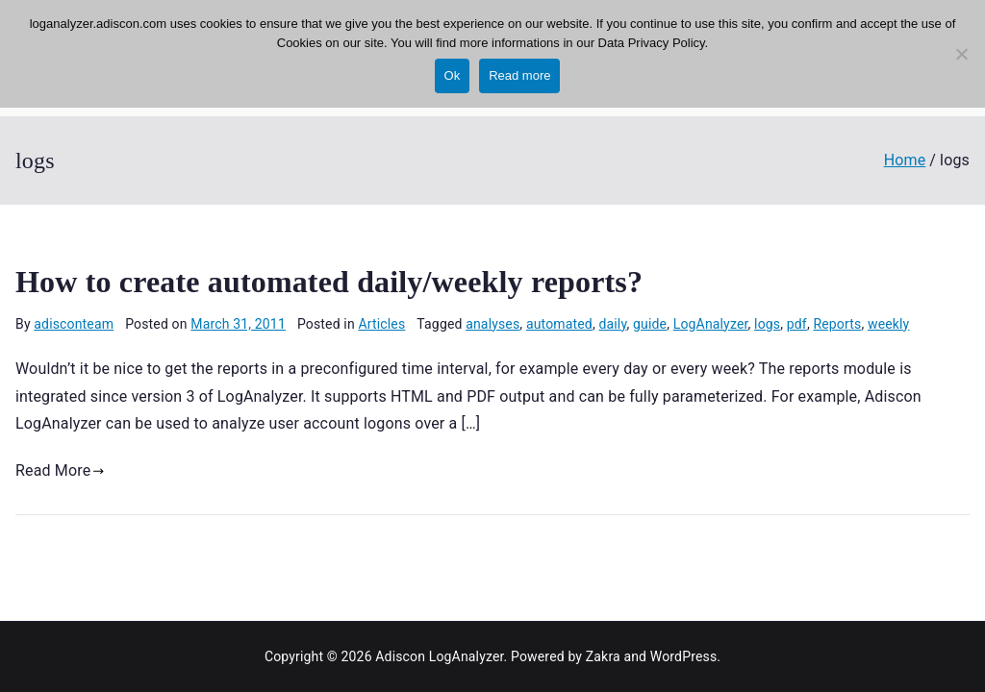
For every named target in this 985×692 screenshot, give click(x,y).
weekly (888, 324)
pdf (797, 324)
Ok (452, 75)
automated (559, 324)
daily (612, 324)
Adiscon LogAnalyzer (439, 656)
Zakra (603, 656)
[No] (961, 53)
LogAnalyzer (710, 324)
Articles (381, 324)
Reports (837, 324)
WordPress (683, 656)
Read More (60, 470)
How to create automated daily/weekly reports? (329, 281)
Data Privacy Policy (651, 43)
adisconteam (74, 324)
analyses (492, 324)
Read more (519, 75)
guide (650, 324)
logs (767, 324)
